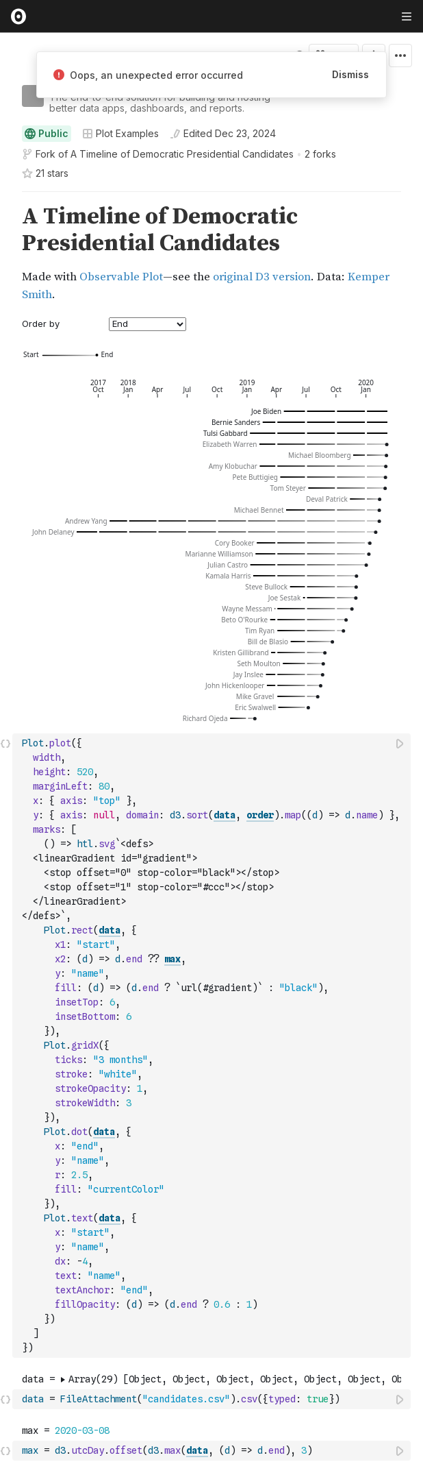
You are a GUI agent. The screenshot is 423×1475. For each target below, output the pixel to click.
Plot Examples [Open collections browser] (120, 133)
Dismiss (350, 74)
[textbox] (213, 1045)
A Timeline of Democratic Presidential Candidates (182, 154)
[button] (6, 198)
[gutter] (6, 254)
